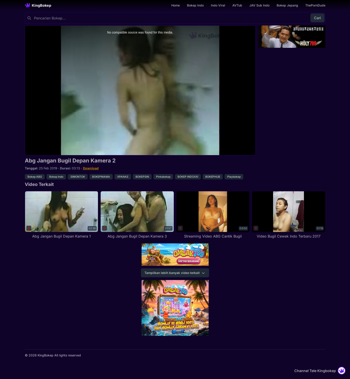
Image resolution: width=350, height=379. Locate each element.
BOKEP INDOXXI (188, 176)
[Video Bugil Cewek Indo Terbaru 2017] (288, 215)
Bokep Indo (195, 5)
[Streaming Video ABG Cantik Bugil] (213, 215)
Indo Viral (218, 5)
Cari (317, 18)
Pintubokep (163, 176)
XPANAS (122, 176)
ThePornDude (315, 5)
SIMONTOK (77, 176)
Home (175, 5)
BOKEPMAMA (101, 176)
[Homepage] (38, 5)
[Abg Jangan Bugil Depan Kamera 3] (137, 215)
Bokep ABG (35, 176)
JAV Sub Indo (259, 5)
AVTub (237, 5)
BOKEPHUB (212, 176)
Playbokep (234, 176)
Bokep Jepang (287, 5)
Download (91, 168)
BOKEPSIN (142, 176)
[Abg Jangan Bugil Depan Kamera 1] (61, 215)
